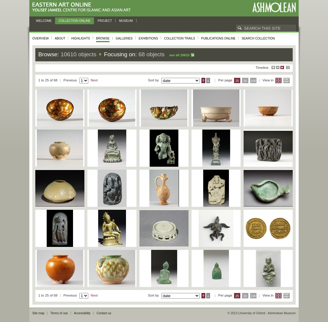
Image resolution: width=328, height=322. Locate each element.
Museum (126, 20)
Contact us (104, 313)
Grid (278, 80)
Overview (40, 38)
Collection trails (179, 38)
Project (105, 20)
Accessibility (82, 313)
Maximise (273, 67)
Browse (103, 38)
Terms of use (59, 313)
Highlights (80, 38)
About (60, 38)
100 (253, 81)
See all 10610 (179, 55)
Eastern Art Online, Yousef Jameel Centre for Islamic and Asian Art (83, 7)
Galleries (124, 38)
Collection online (74, 20)
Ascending (203, 80)
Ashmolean (274, 7)
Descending (208, 80)
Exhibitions (148, 38)
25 (237, 81)
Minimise (278, 67)
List (286, 80)
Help (288, 67)
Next (94, 80)
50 (245, 81)
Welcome (44, 20)
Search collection (258, 38)
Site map (38, 313)
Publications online (218, 38)
